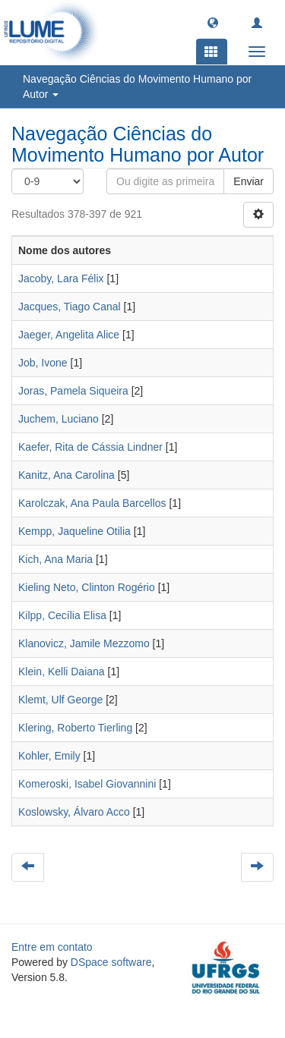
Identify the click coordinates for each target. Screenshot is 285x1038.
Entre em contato (52, 947)
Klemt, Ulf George (60, 700)
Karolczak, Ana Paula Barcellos (92, 503)
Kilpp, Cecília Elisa (62, 615)
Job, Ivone (43, 363)
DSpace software (111, 962)
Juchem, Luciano (58, 419)
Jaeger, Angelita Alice (68, 335)
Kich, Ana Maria (55, 559)
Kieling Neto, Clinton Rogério (86, 587)
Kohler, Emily (49, 756)
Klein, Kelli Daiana (61, 671)
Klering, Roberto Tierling (75, 728)
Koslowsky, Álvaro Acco (74, 812)
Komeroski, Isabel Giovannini (87, 784)
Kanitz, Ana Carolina (66, 475)
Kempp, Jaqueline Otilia (74, 531)
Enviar (248, 181)
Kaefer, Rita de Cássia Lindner (90, 447)
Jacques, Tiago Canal (69, 306)
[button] (212, 22)
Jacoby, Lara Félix (61, 278)
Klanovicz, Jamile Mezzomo (84, 643)
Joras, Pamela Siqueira (73, 391)
